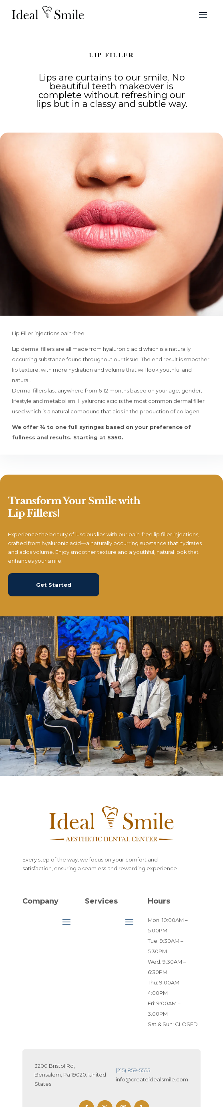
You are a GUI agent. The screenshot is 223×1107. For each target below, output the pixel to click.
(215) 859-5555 (133, 1070)
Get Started (53, 585)
